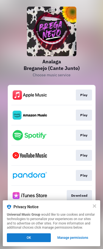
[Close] (94, 206)
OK (29, 238)
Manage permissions (72, 238)
